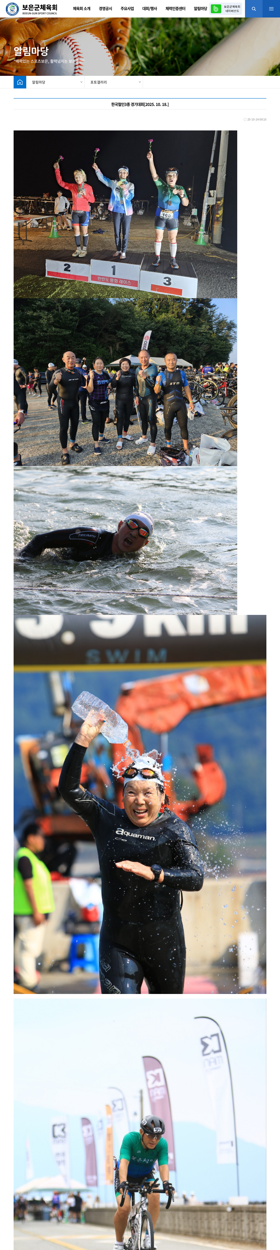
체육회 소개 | (14, 1216)
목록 (261, 1138)
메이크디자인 (80, 1238)
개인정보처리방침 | (61, 1216)
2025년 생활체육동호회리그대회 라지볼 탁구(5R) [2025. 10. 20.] (70, 1151)
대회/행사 (149, 8)
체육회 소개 (81, 8)
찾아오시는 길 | (36, 1216)
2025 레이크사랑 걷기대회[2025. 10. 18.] (56, 1165)
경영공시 (105, 8)
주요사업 (127, 8)
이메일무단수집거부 (90, 1216)
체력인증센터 (175, 8)
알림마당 (200, 8)
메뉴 (271, 8)
